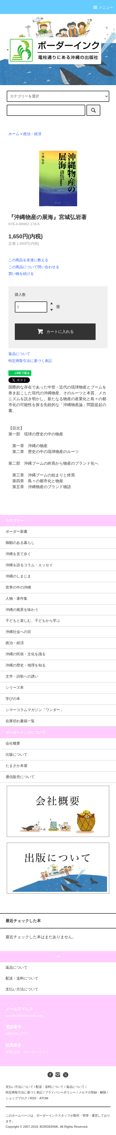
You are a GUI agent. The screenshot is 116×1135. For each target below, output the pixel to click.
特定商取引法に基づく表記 (30, 361)
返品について (19, 354)
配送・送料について (49, 1086)
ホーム (13, 134)
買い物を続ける (21, 274)
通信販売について (20, 777)
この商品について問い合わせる (33, 267)
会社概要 (13, 743)
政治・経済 (32, 134)
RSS (33, 1098)
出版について (16, 755)
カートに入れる (55, 331)
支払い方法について (19, 1086)
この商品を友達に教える (28, 260)
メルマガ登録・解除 (92, 1092)
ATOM (43, 1098)
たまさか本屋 (16, 766)
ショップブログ (16, 1098)
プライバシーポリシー (60, 1092)
